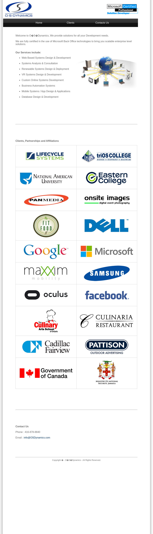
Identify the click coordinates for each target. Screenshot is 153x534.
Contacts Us (102, 22)
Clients (70, 22)
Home (39, 22)
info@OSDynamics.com (37, 437)
